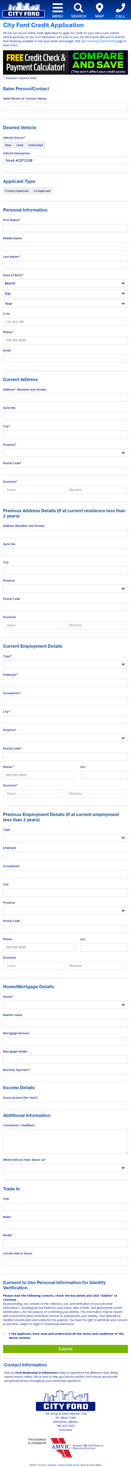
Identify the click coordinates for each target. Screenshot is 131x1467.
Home (8, 996)
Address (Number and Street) (24, 389)
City (7, 426)
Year (6, 1199)
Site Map (52, 1465)
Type (7, 656)
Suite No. (9, 408)
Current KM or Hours (17, 1253)
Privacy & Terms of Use (68, 1465)
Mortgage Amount (16, 1033)
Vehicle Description (16, 153)
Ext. (83, 767)
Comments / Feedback (18, 1125)
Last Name (11, 256)
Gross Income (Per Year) (20, 1097)
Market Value (12, 1015)
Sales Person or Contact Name (24, 98)
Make (7, 1217)
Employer (10, 674)
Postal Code (12, 463)
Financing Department (101, 41)
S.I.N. (6, 314)
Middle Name (12, 238)
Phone (8, 332)
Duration (10, 481)
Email (7, 350)
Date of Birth (13, 275)
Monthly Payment (16, 1069)
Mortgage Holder (15, 1051)
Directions (65, 1430)
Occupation (12, 693)
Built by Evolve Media (91, 1465)
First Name (11, 220)
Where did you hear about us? (24, 1160)
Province (10, 444)
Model (7, 1235)
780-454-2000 (65, 1426)
